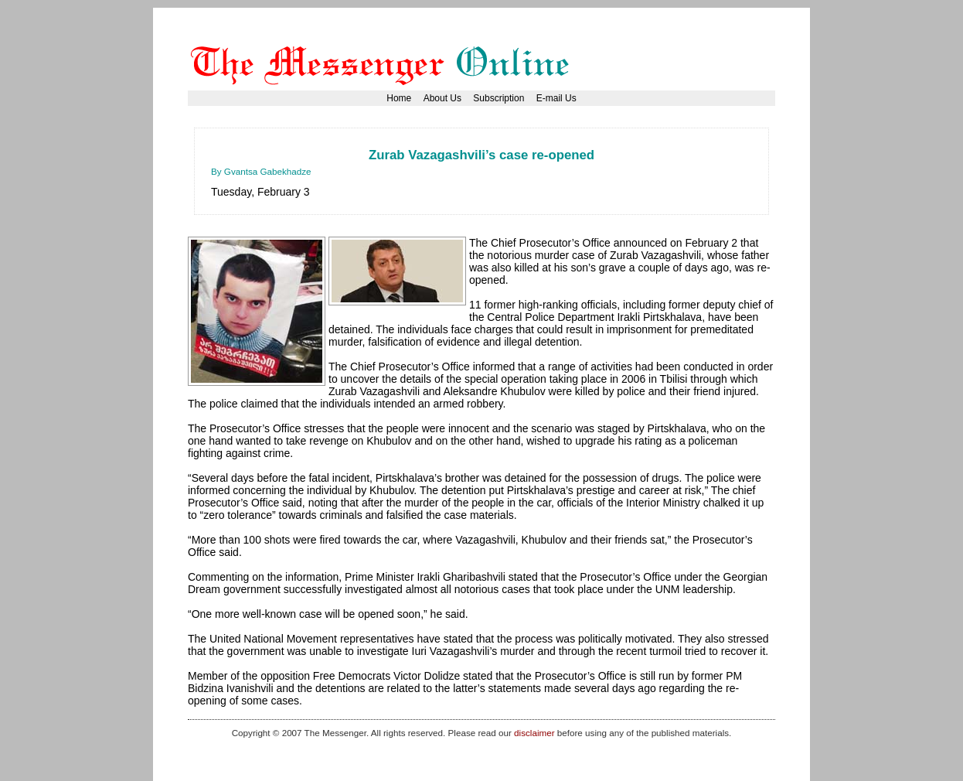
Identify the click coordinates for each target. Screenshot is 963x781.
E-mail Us (556, 98)
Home (398, 98)
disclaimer (534, 733)
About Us (442, 98)
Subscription (498, 98)
